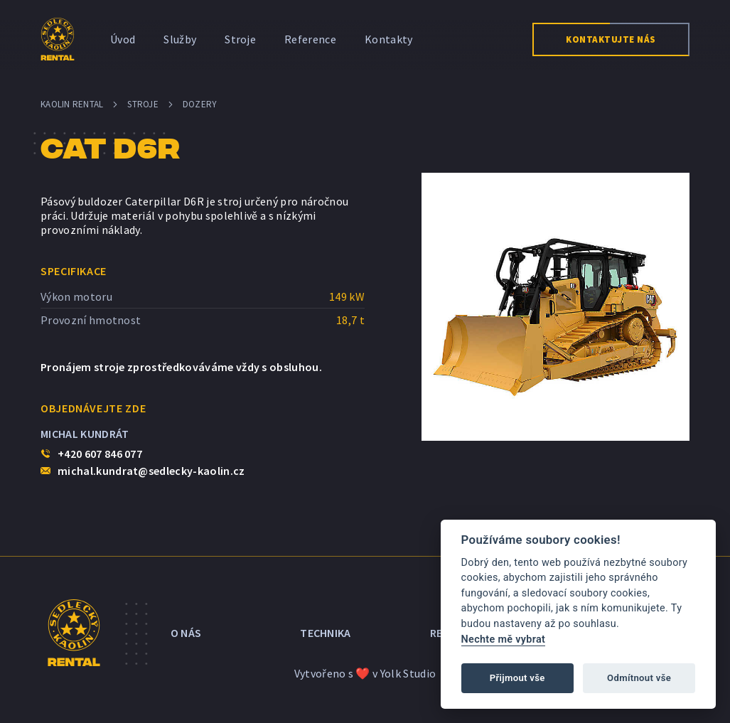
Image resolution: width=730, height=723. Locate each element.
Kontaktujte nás (611, 39)
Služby (179, 39)
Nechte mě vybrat (503, 639)
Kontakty (389, 39)
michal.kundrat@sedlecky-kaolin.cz (151, 470)
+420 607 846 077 (100, 453)
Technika (325, 633)
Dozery (200, 104)
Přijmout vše (517, 678)
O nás (186, 633)
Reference (310, 39)
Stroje (240, 39)
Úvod (122, 39)
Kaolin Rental (72, 104)
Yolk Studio (408, 673)
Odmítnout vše (639, 678)
